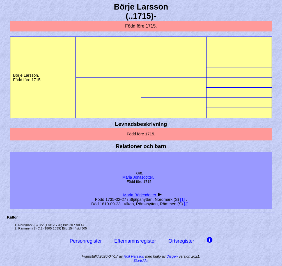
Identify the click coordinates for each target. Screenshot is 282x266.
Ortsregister (181, 241)
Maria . (138, 177)
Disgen (172, 256)
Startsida (140, 260)
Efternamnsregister (135, 241)
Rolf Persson (134, 256)
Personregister (86, 241)
